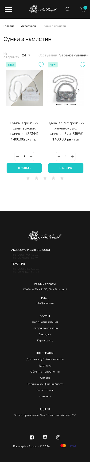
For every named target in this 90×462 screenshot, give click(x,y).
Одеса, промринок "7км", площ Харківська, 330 (45, 415)
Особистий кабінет (45, 322)
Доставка (45, 365)
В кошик (24, 168)
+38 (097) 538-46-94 (25, 257)
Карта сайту (45, 340)
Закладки (45, 334)
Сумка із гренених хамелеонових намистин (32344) (24, 128)
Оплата (45, 377)
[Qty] (24, 156)
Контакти (45, 396)
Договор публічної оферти (45, 359)
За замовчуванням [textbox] (74, 55)
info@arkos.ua (45, 303)
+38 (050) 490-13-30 (25, 254)
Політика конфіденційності (45, 384)
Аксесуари (29, 26)
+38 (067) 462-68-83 (25, 272)
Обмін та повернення (45, 371)
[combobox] (24, 54)
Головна (9, 26)
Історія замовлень (45, 328)
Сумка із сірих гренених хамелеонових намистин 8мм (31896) (65, 128)
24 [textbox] (24, 55)
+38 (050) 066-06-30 (25, 268)
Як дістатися (45, 390)
